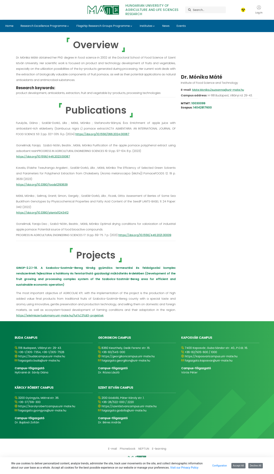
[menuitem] (112, 448)
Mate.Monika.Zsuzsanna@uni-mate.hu (218, 102)
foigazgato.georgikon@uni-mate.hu (126, 361)
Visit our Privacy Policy (184, 467)
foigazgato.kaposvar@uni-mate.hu (208, 361)
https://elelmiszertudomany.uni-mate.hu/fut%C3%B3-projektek (60, 315)
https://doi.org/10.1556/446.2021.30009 (144, 235)
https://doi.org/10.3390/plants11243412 (42, 213)
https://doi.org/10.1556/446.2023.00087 (43, 157)
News (166, 26)
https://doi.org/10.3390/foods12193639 (42, 185)
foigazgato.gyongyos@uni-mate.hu (42, 410)
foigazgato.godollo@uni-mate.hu (124, 410)
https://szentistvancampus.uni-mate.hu (129, 406)
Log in (258, 9)
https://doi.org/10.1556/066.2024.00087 (102, 134)
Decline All (255, 465)
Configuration (219, 465)
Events (181, 26)
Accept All (238, 465)
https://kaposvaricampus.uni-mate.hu (211, 356)
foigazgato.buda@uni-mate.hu (39, 361)
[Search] (209, 9)
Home (9, 26)
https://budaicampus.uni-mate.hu (41, 356)
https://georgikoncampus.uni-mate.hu (128, 356)
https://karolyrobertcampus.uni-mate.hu (46, 406)
